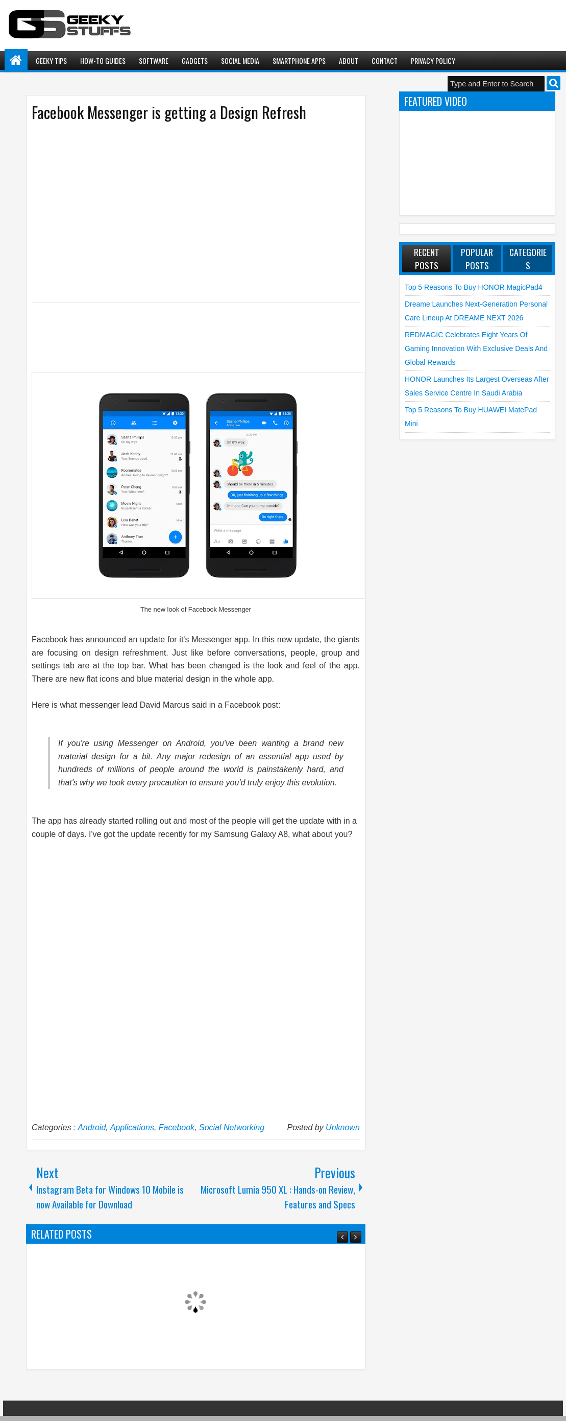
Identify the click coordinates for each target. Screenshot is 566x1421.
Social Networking (231, 1127)
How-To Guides (103, 60)
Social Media (240, 60)
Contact (385, 60)
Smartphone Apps (299, 60)
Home (16, 60)
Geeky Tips (51, 60)
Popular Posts (477, 258)
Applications (132, 1127)
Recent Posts (426, 258)
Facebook (176, 1127)
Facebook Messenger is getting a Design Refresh (169, 112)
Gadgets (195, 60)
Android (92, 1127)
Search (553, 83)
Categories (528, 258)
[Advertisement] (185, 211)
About (348, 60)
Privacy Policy (433, 60)
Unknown (343, 1127)
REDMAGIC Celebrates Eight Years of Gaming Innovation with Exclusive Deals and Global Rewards (476, 348)
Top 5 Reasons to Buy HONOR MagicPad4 (474, 287)
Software (153, 60)
